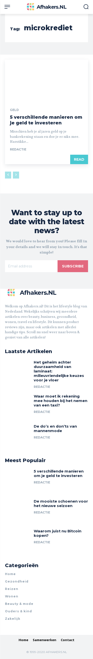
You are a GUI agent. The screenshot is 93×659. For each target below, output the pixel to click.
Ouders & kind (18, 611)
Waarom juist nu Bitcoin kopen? (57, 533)
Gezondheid (17, 581)
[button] (86, 7)
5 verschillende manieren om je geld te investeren (46, 120)
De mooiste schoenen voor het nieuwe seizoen (61, 503)
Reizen (11, 589)
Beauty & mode (19, 604)
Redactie (18, 149)
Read (79, 159)
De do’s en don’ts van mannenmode (55, 428)
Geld (14, 110)
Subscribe (73, 266)
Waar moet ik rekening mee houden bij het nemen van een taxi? (60, 400)
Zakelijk (12, 619)
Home (10, 574)
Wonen (11, 596)
